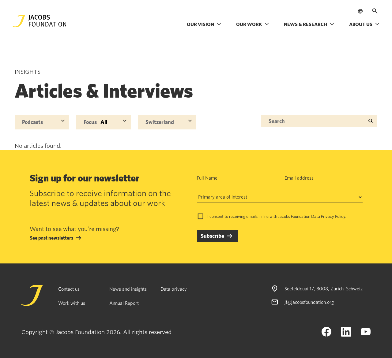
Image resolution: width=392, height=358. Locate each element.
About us (364, 24)
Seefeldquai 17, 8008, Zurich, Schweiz (324, 288)
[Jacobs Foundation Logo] (39, 21)
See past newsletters (51, 238)
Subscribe (212, 236)
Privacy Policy (333, 216)
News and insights (128, 289)
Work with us (71, 303)
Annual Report (124, 303)
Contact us (69, 289)
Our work (252, 24)
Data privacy (173, 289)
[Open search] (375, 11)
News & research (309, 24)
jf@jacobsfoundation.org (309, 302)
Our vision (204, 24)
